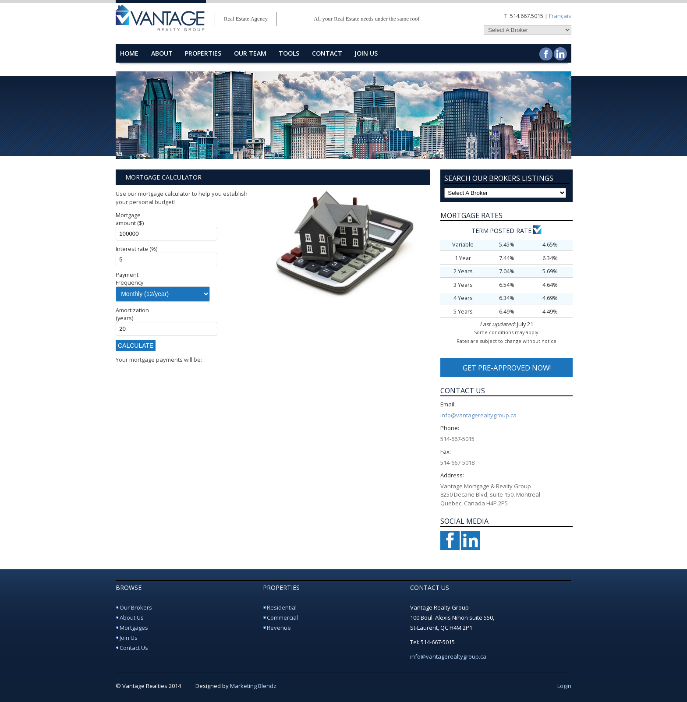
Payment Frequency (129, 278)
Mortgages (134, 627)
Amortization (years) (132, 314)
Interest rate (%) (136, 249)
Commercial (282, 617)
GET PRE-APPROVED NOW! (507, 368)
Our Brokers (136, 607)
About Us (132, 617)
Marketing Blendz (253, 686)
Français (560, 16)
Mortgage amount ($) (130, 219)
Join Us (366, 53)
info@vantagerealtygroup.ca (478, 415)
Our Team (250, 53)
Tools (289, 53)
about (162, 53)
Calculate (135, 345)
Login (564, 686)
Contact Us (134, 648)
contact (327, 53)
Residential (282, 607)
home (129, 53)
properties (203, 53)
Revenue (279, 627)
